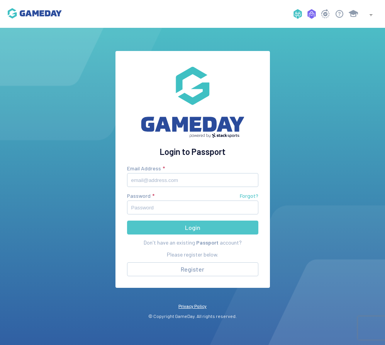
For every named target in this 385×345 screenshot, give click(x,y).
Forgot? (249, 195)
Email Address (144, 168)
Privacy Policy (192, 306)
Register (192, 269)
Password (139, 195)
